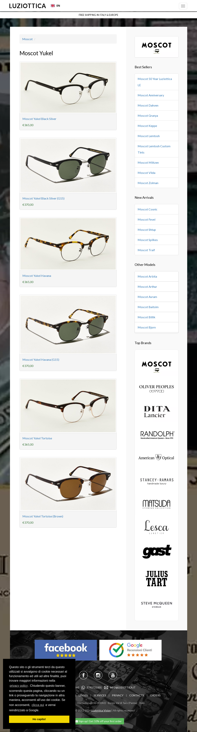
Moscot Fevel (146, 219)
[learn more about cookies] (40, 710)
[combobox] (55, 5)
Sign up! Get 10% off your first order (98, 721)
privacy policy (19, 685)
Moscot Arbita (147, 276)
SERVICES (100, 695)
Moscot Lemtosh (149, 136)
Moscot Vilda (146, 172)
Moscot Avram (147, 296)
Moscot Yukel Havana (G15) (40, 359)
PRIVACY (117, 695)
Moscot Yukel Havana (36, 275)
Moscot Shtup (147, 229)
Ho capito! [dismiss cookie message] (39, 719)
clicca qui (38, 705)
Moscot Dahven (148, 105)
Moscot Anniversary (151, 95)
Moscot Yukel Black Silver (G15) (43, 198)
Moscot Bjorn (147, 327)
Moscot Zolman (148, 183)
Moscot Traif (146, 250)
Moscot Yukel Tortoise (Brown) (42, 516)
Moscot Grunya (148, 115)
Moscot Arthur (147, 286)
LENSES (83, 695)
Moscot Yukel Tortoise (37, 438)
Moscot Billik (146, 317)
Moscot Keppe (147, 125)
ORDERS (155, 695)
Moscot (27, 39)
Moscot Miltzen (148, 162)
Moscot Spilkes (148, 240)
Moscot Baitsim (148, 307)
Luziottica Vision (101, 710)
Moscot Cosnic (147, 209)
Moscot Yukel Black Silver (39, 118)
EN (55, 5)
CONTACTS (136, 695)
